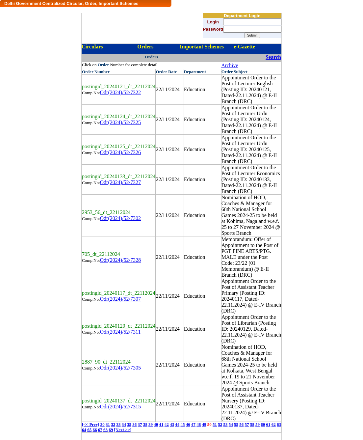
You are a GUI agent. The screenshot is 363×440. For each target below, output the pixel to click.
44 (177, 424)
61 (268, 424)
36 (134, 424)
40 (156, 424)
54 (231, 424)
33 (118, 424)
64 (84, 429)
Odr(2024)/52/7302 (120, 218)
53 (225, 424)
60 (263, 424)
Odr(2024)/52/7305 (120, 368)
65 (89, 429)
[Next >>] (123, 429)
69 (111, 429)
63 (279, 424)
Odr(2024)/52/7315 (120, 406)
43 (172, 424)
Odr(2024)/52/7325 (120, 122)
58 (252, 424)
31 (108, 424)
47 (193, 424)
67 (100, 429)
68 (105, 429)
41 (161, 424)
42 (167, 424)
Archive (229, 65)
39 (150, 424)
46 (188, 424)
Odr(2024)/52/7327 (120, 182)
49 (204, 424)
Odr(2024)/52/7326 (120, 152)
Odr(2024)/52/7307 (120, 299)
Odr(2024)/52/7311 (120, 332)
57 (247, 424)
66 (95, 429)
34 (124, 424)
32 (113, 424)
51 (215, 424)
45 (182, 424)
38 (145, 424)
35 (129, 424)
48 (198, 424)
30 (102, 424)
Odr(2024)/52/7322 (120, 92)
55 (236, 424)
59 (257, 424)
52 (220, 424)
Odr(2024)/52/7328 (120, 260)
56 (241, 424)
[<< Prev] (90, 424)
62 (274, 424)
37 (140, 424)
